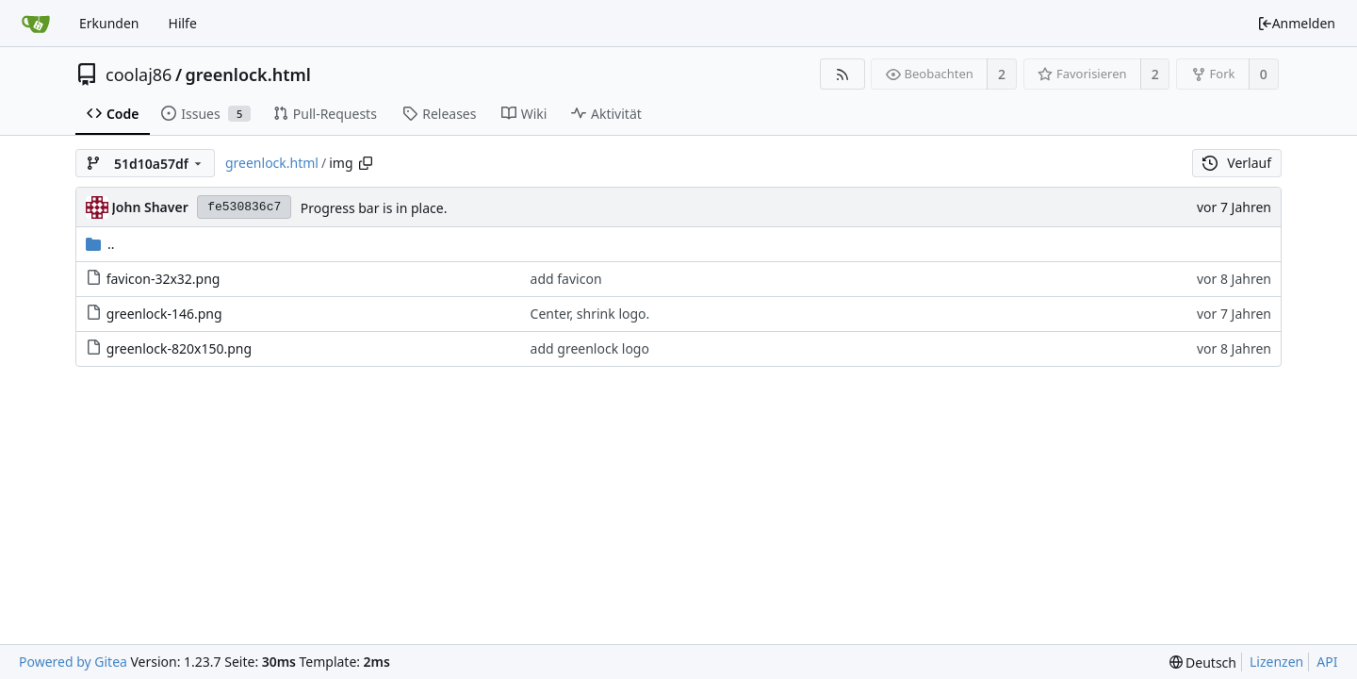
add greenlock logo (590, 348)
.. (100, 244)
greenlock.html (248, 74)
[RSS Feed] (842, 74)
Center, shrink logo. (590, 314)
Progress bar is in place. (374, 208)
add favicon (566, 279)
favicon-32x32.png (163, 279)
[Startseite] (35, 24)
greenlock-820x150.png (179, 348)
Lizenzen (1276, 662)
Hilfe (183, 23)
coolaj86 (139, 74)
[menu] (1202, 662)
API (1326, 662)
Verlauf (1236, 163)
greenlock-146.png (164, 314)
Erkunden (109, 23)
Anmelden (1296, 23)
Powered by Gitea (73, 662)
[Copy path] (365, 163)
